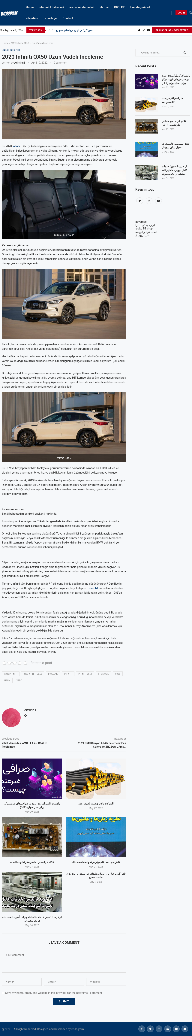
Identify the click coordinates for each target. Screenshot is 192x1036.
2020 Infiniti (10, 674)
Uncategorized (140, 7)
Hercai (104, 7)
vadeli (19, 680)
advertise (32, 18)
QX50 (117, 674)
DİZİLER (119, 7)
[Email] (185, 1029)
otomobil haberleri (51, 7)
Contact (67, 18)
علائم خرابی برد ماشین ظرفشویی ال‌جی (32, 862)
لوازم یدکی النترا (145, 225)
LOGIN (181, 12)
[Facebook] (141, 1029)
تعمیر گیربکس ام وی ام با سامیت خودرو (74, 30)
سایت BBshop (144, 228)
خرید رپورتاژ (142, 235)
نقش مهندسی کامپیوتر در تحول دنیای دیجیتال (96, 862)
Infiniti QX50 (85, 674)
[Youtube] (148, 30)
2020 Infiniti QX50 (32, 674)
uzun (7, 680)
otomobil (92, 588)
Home (30, 7)
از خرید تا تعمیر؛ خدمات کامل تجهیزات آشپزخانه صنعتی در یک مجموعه (174, 170)
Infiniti (16, 146)
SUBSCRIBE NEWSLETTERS (172, 30)
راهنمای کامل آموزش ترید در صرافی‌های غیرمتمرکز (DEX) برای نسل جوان (176, 79)
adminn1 (19, 62)
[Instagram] (143, 30)
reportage (50, 18)
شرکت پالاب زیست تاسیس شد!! (96, 803)
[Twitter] (139, 30)
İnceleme (53, 674)
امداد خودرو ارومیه (146, 232)
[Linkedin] (167, 1029)
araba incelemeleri (81, 7)
